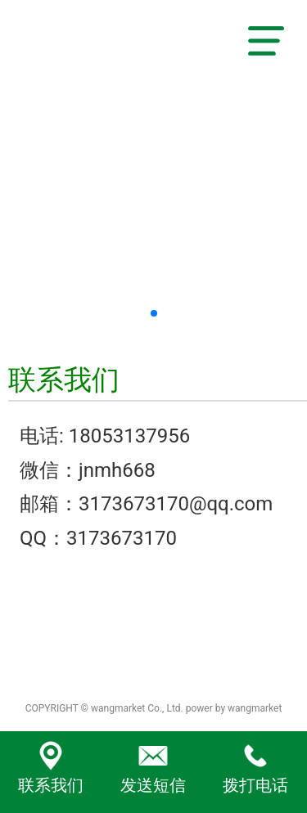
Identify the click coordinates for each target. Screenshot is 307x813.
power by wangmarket (234, 708)
